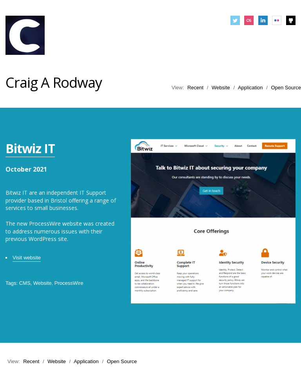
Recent (195, 87)
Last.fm (249, 20)
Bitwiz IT (30, 148)
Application (250, 87)
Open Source (286, 87)
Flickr (276, 20)
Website (221, 87)
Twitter (235, 20)
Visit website (27, 258)
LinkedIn (263, 20)
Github (291, 20)
